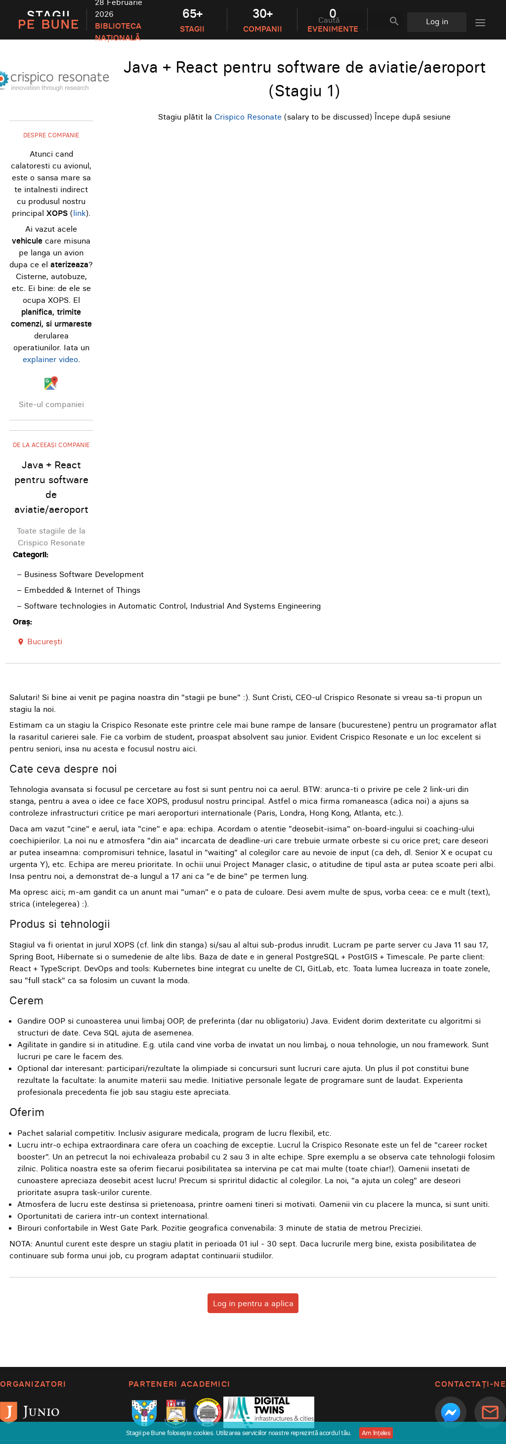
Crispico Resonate (248, 117)
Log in (437, 21)
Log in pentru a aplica (253, 1303)
